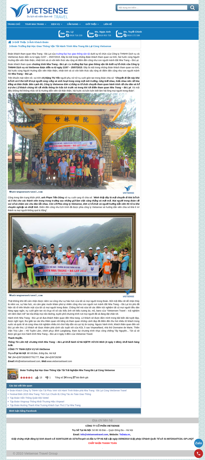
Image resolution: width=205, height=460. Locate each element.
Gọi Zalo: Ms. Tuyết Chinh (119, 33)
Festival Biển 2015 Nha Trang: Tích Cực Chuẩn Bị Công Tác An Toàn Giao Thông (50, 394)
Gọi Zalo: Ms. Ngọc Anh (90, 33)
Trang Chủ (46, 10)
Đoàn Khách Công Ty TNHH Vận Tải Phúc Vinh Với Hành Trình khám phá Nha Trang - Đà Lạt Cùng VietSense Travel (68, 390)
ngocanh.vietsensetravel (96, 35)
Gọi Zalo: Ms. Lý (62, 33)
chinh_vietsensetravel (125, 35)
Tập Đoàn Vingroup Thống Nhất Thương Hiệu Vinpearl (37, 401)
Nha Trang (52, 64)
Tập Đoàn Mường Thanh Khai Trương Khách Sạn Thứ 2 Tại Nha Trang (45, 405)
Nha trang (75, 318)
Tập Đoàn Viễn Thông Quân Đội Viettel (29, 398)
